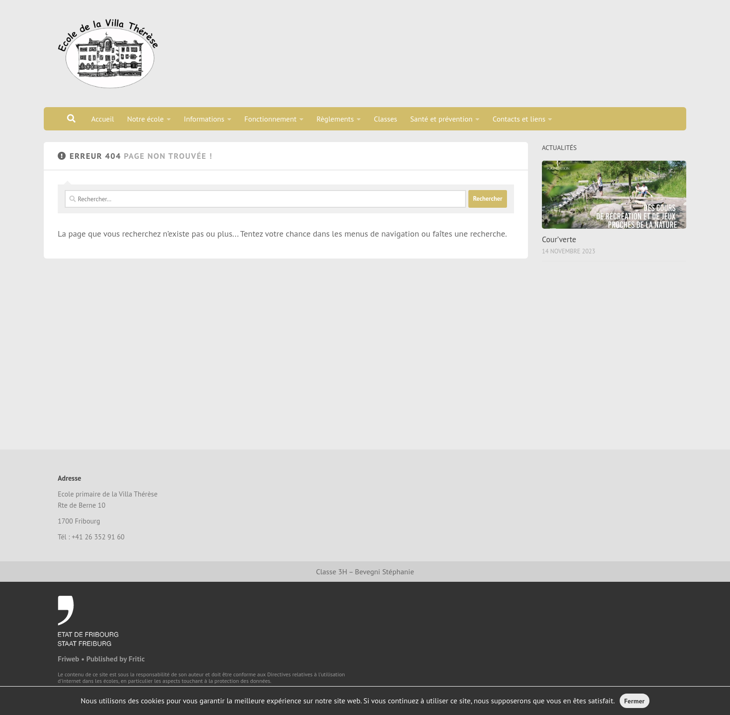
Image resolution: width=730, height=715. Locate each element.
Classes (385, 118)
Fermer (634, 701)
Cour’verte (559, 239)
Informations (204, 118)
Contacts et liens (519, 118)
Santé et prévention (441, 118)
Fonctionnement (270, 118)
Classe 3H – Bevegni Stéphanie (365, 571)
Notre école (145, 118)
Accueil (102, 118)
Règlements (335, 118)
